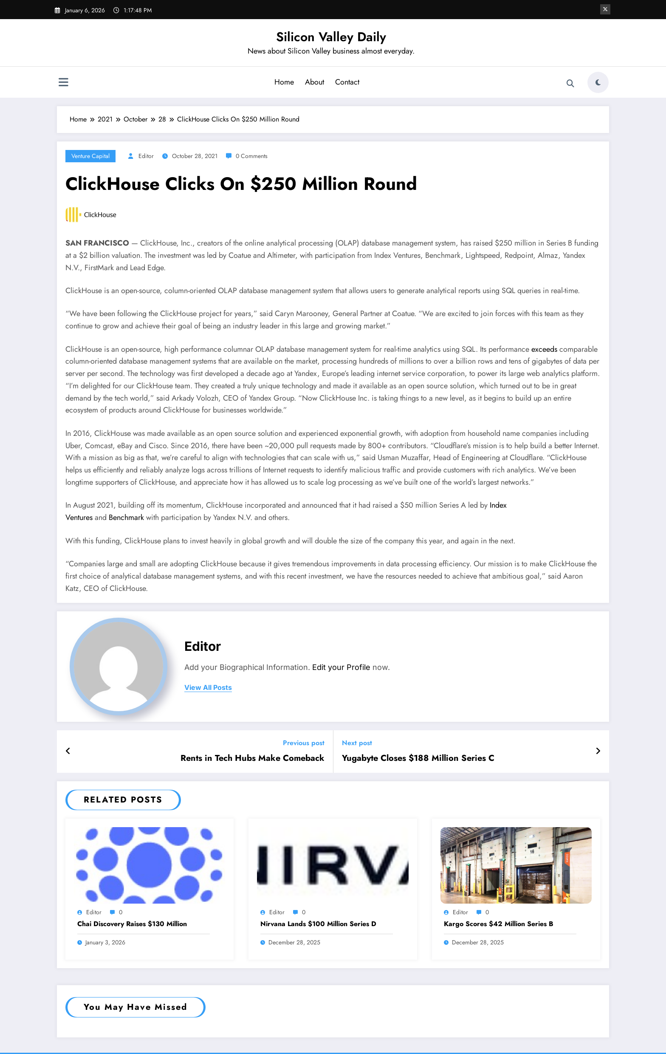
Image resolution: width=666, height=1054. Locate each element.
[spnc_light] (598, 82)
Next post (357, 743)
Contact (347, 82)
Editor (146, 156)
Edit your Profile (341, 667)
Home (284, 82)
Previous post (304, 743)
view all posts (208, 688)
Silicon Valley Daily (331, 37)
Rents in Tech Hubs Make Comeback (253, 758)
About (314, 82)
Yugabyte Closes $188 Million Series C (418, 758)
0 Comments (252, 156)
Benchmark (126, 517)
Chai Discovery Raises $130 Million (132, 924)
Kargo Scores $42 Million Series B (498, 924)
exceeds (544, 349)
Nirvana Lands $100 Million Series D (318, 924)
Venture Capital (90, 156)
